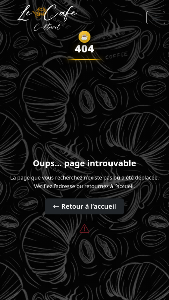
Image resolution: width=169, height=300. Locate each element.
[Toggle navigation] (155, 17)
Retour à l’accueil (84, 206)
